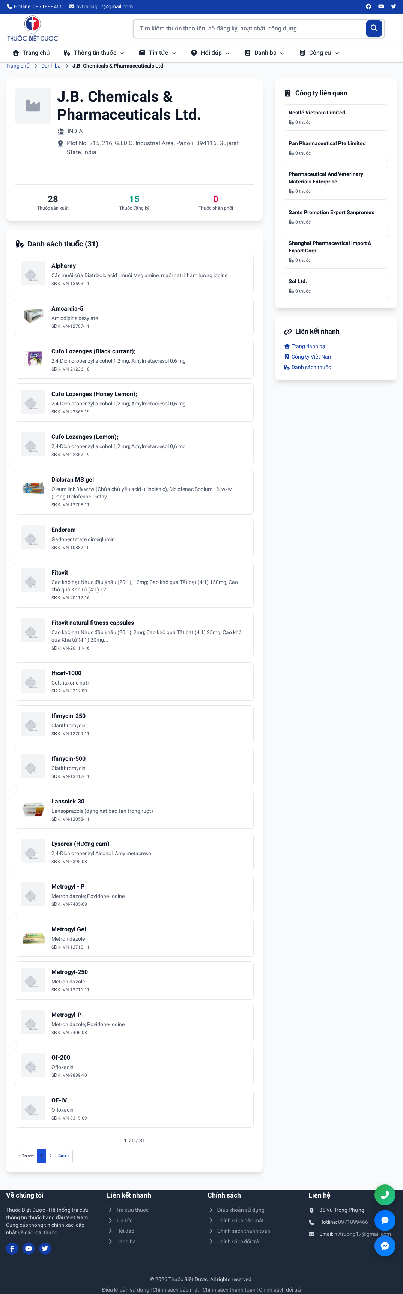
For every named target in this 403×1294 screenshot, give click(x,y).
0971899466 (353, 1222)
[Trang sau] (64, 1156)
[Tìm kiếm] (374, 28)
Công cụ (319, 52)
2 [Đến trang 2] (50, 1156)
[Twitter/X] (394, 7)
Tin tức (157, 52)
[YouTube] (381, 7)
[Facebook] (368, 7)
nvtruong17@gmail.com (362, 1234)
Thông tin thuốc (94, 52)
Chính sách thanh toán (239, 1231)
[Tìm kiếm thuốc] (259, 28)
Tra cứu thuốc (128, 1210)
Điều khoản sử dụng (236, 1210)
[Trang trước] (26, 1156)
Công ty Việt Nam (308, 357)
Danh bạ (264, 52)
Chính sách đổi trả (233, 1241)
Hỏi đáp (210, 52)
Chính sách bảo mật (236, 1220)
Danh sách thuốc (307, 367)
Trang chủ (31, 52)
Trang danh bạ (304, 346)
